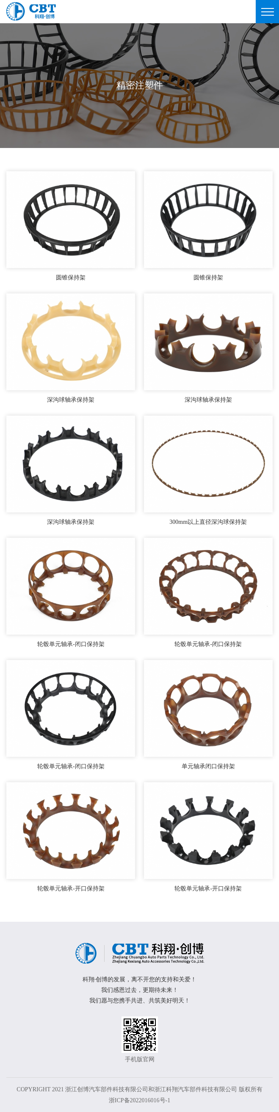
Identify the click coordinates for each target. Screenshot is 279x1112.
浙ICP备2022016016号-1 (139, 1100)
